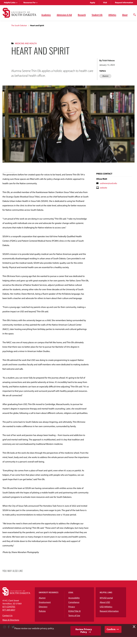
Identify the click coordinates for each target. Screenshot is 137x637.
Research (82, 15)
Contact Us (7, 615)
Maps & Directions (10, 619)
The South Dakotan (19, 25)
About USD (105, 602)
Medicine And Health (26, 43)
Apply (92, 2)
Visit (105, 2)
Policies (42, 611)
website (103, 187)
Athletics (112, 15)
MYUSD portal (106, 597)
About (125, 15)
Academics (46, 15)
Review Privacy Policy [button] (83, 631)
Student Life (97, 15)
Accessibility (74, 597)
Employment (45, 602)
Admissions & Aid (64, 15)
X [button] (134, 626)
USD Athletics (106, 606)
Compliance (73, 602)
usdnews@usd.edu (108, 183)
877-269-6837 (8, 609)
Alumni (42, 597)
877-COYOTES (8, 606)
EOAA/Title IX (74, 611)
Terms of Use (74, 615)
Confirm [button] (111, 629)
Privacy (71, 606)
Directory (43, 606)
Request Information (124, 2)
